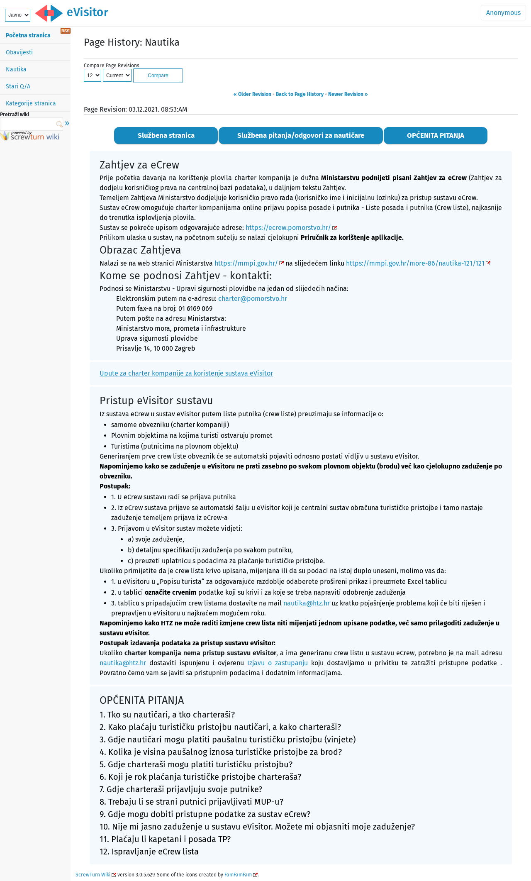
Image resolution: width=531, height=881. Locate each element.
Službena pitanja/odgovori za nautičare (300, 135)
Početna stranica (28, 35)
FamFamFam (238, 875)
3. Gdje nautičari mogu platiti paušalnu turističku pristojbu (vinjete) (228, 739)
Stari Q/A (18, 86)
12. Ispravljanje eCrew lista (149, 852)
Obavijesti (19, 52)
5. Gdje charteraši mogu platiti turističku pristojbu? (196, 764)
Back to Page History (300, 94)
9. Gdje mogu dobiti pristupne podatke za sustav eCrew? (205, 814)
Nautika (16, 69)
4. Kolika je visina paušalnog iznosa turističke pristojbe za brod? (221, 752)
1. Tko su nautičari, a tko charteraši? (167, 715)
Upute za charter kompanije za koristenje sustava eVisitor (186, 373)
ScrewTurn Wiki (93, 875)
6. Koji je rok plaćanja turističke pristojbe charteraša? (200, 777)
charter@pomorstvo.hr (252, 299)
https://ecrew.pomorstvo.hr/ (288, 228)
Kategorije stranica (31, 103)
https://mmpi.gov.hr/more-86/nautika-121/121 (415, 263)
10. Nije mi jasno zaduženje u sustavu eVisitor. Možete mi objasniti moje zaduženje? (257, 827)
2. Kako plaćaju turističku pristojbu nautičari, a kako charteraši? (220, 727)
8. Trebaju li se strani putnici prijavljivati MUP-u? (191, 802)
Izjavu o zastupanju (277, 663)
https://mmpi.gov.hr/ (246, 263)
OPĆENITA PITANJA (435, 135)
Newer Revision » (348, 94)
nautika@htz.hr (306, 603)
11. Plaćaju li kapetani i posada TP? (165, 839)
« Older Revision (252, 94)
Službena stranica (166, 135)
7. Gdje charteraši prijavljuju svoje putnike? (181, 789)
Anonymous (503, 13)
